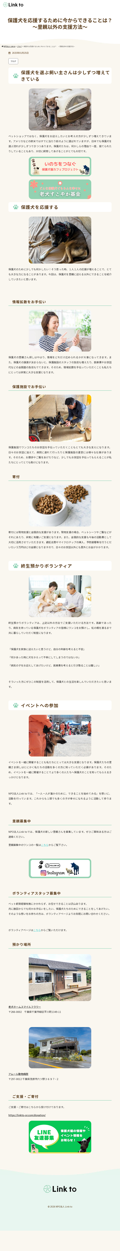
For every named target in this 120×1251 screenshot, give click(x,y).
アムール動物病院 (18, 1074)
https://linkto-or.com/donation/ (27, 1115)
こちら (44, 845)
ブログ (13, 61)
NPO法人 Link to (64, 1206)
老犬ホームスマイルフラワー (24, 1007)
